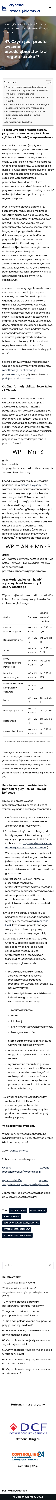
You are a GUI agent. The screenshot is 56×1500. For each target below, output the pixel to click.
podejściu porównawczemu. (18, 378)
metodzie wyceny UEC (33, 485)
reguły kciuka (37, 1210)
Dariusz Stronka (19, 1150)
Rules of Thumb (12, 1216)
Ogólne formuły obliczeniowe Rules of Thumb (27, 99)
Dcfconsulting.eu (26, 1497)
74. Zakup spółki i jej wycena (18, 1282)
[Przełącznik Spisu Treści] (47, 82)
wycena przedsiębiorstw (17, 1229)
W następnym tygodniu (19, 121)
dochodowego (28, 370)
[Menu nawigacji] (50, 8)
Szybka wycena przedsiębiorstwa (21, 1223)
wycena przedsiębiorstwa (17, 1235)
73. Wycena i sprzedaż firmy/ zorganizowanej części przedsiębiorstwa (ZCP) (25, 1292)
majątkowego (10, 370)
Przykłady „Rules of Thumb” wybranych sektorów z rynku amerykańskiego (27, 106)
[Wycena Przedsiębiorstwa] (22, 8)
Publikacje (27, 24)
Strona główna (12, 24)
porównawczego (12, 374)
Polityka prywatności (14, 1490)
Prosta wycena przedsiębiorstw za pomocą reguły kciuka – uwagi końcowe (25, 115)
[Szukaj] (24, 1265)
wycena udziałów (12, 1180)
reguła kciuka (18, 1210)
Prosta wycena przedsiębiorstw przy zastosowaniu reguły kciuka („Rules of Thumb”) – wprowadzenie (27, 90)
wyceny (6, 1167)
